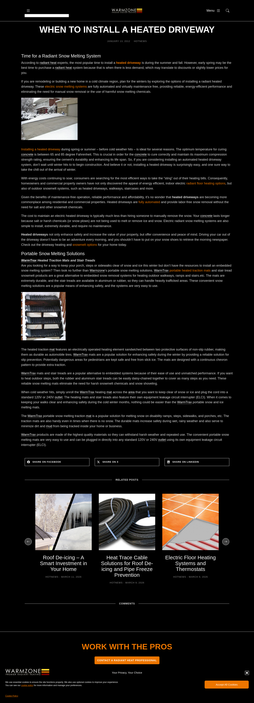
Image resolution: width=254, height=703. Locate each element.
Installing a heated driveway (40, 160)
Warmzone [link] (97, 281)
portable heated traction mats (190, 281)
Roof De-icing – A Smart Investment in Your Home (63, 574)
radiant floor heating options (205, 194)
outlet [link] (58, 408)
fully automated (149, 212)
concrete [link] (27, 165)
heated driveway (128, 73)
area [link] (131, 402)
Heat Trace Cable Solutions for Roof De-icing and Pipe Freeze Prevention (127, 576)
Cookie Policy (11, 696)
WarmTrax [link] (29, 271)
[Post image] (63, 532)
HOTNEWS (140, 51)
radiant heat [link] (48, 73)
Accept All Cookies (227, 684)
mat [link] (52, 360)
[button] (247, 673)
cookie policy (27, 685)
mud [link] (49, 437)
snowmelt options (84, 255)
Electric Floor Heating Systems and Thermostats (190, 574)
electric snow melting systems (66, 97)
